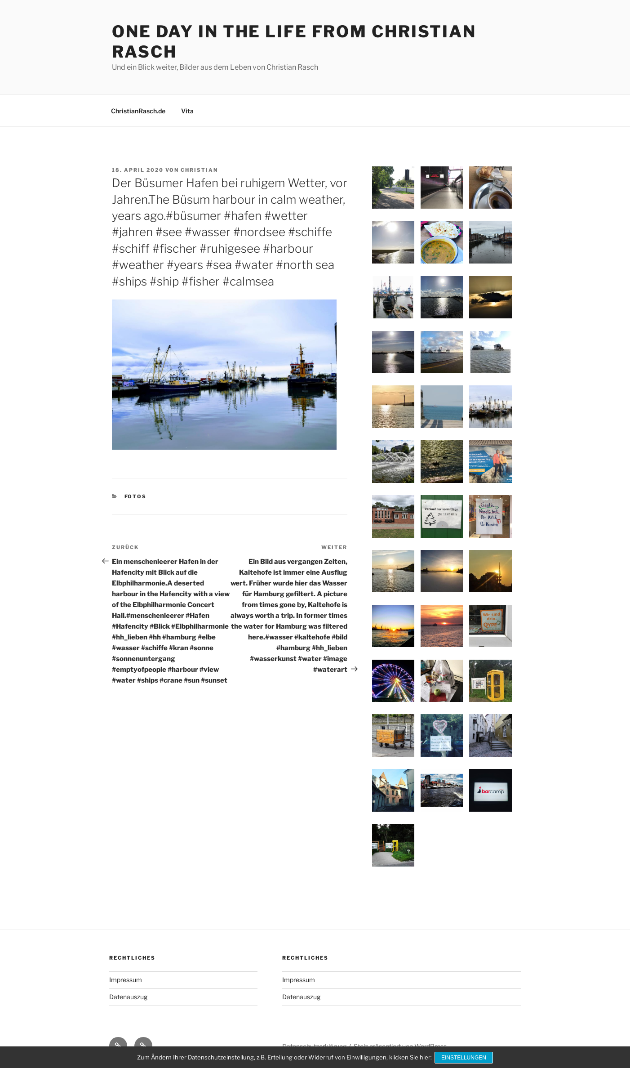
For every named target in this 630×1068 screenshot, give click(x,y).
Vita (187, 111)
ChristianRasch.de (138, 111)
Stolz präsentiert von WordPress (400, 1046)
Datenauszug (128, 997)
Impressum (125, 979)
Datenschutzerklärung (314, 1046)
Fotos (135, 496)
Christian (199, 170)
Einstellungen (464, 1058)
